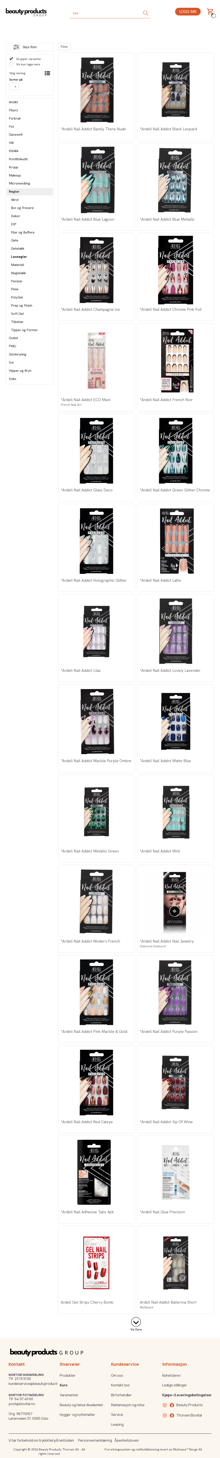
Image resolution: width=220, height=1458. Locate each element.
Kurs (63, 1385)
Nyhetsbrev (171, 1375)
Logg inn (187, 11)
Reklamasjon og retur (128, 1405)
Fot (11, 126)
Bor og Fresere (22, 208)
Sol (11, 362)
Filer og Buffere (23, 232)
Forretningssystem (117, 1449)
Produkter (68, 1375)
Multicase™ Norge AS (187, 1449)
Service (117, 1414)
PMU (12, 346)
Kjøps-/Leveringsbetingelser (187, 1395)
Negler (14, 191)
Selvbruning (17, 354)
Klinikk (13, 151)
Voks (12, 379)
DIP (13, 224)
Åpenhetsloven (127, 1440)
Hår (11, 142)
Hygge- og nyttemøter (77, 1414)
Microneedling (19, 183)
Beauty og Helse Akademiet (81, 1405)
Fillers (13, 110)
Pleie (14, 289)
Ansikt (13, 102)
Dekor (15, 216)
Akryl (15, 199)
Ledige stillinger (174, 1385)
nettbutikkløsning (147, 1449)
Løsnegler (19, 256)
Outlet (13, 338)
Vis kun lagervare (27, 64)
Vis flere (136, 1329)
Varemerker (69, 1395)
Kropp (13, 167)
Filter (64, 47)
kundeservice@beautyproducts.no (36, 1383)
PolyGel (17, 297)
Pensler (17, 281)
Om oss (117, 1375)
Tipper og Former (24, 330)
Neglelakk (18, 273)
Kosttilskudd (18, 159)
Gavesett (16, 134)
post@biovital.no (22, 1403)
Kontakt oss (120, 1385)
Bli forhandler (121, 1395)
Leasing (117, 1424)
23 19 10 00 (23, 1378)
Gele (14, 240)
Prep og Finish (21, 305)
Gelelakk (17, 248)
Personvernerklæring (95, 1440)
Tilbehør (17, 322)
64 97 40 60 (24, 1398)
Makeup (15, 175)
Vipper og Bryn (20, 370)
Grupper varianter (28, 59)
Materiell (17, 265)
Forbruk (15, 118)
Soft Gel (17, 313)
